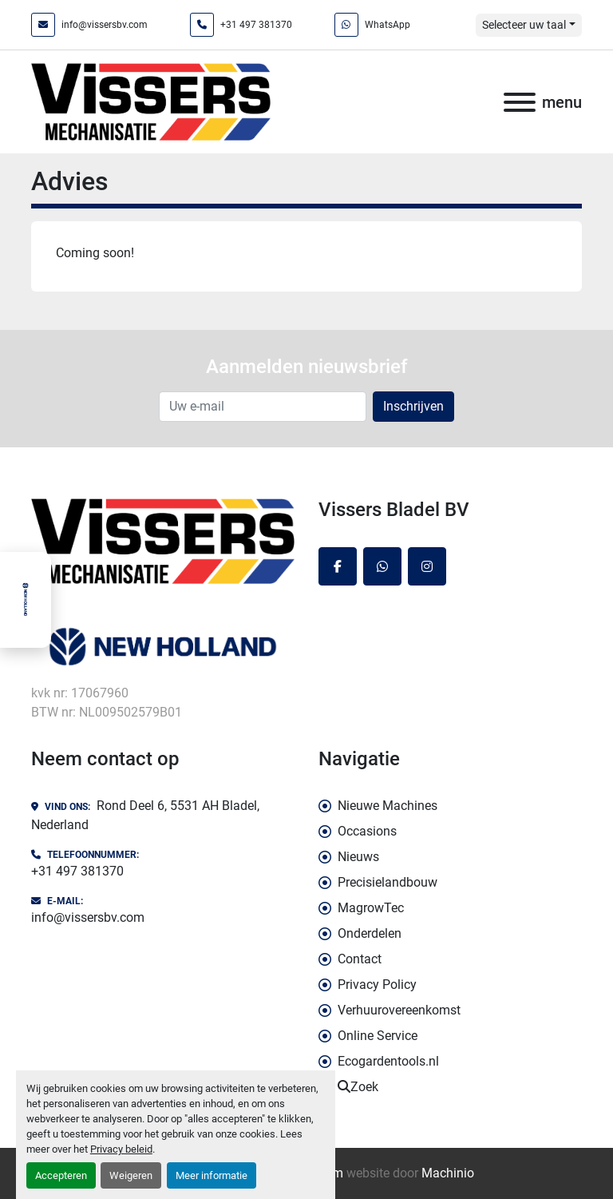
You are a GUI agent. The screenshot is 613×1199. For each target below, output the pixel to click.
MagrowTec (371, 907)
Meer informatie (211, 1175)
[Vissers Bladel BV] (163, 539)
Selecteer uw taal (524, 24)
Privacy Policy (377, 984)
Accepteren (61, 1175)
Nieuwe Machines (387, 805)
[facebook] (337, 566)
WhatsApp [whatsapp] (387, 24)
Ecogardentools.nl (388, 1061)
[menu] (520, 102)
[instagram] (427, 566)
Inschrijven (413, 406)
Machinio (447, 1173)
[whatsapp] (382, 566)
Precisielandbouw (387, 882)
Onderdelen (369, 933)
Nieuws (358, 856)
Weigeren (130, 1175)
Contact (360, 959)
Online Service (377, 1035)
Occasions (367, 831)
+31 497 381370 (256, 24)
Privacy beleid (121, 1149)
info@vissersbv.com (104, 24)
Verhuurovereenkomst (399, 1010)
